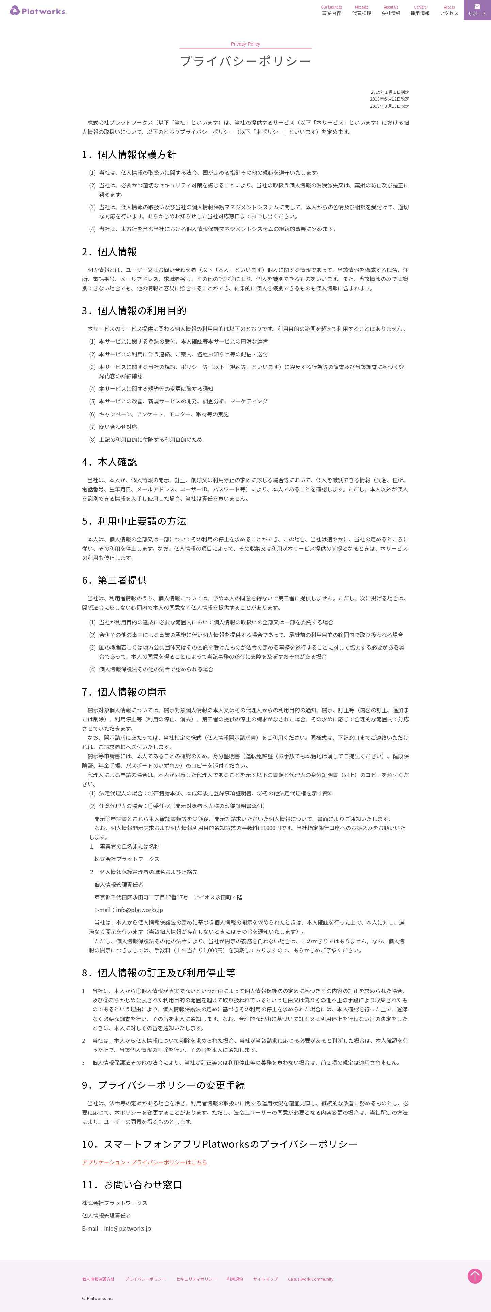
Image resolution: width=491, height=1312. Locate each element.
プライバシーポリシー (145, 1279)
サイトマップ (265, 1279)
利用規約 (235, 1279)
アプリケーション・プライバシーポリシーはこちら (144, 1162)
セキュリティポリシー (196, 1279)
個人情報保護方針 (98, 1279)
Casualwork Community (310, 1279)
